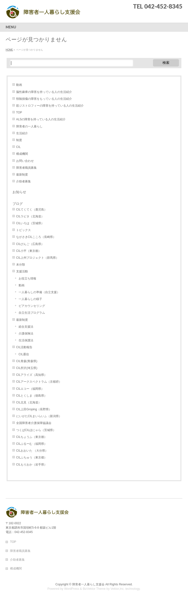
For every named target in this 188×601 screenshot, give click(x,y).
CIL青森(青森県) (26, 361)
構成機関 (22, 154)
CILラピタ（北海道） (30, 216)
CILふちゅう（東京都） (31, 457)
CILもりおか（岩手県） (31, 464)
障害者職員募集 (26, 167)
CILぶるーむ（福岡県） (31, 443)
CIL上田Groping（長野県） (34, 409)
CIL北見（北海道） (28, 402)
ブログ (17, 204)
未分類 (20, 264)
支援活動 (22, 271)
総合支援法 (26, 326)
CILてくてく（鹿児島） (31, 209)
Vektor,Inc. (117, 588)
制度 (19, 140)
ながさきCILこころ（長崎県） (36, 237)
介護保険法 (26, 333)
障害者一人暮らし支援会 (88, 584)
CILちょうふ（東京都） (31, 437)
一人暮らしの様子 (30, 299)
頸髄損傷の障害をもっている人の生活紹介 (44, 98)
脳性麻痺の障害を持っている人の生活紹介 (44, 92)
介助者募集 (23, 181)
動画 (19, 85)
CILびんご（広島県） (30, 244)
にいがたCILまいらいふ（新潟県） (39, 416)
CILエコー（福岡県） (30, 388)
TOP (19, 112)
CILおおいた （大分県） (32, 450)
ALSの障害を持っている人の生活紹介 (41, 119)
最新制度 (22, 174)
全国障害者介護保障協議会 (33, 423)
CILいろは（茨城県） (30, 223)
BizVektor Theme (94, 588)
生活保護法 (26, 340)
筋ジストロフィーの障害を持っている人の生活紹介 (50, 105)
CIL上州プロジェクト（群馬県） (37, 257)
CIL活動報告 (24, 347)
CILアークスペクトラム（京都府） (39, 381)
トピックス (23, 230)
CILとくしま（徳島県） (31, 395)
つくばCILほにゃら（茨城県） (36, 430)
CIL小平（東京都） (28, 251)
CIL (18, 147)
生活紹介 (22, 133)
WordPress (71, 588)
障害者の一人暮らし (29, 126)
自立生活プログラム (32, 312)
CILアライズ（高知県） (31, 375)
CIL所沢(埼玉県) (26, 368)
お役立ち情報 (27, 278)
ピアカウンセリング (32, 306)
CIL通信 (24, 354)
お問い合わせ (25, 161)
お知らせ (19, 192)
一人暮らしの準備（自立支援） (39, 292)
